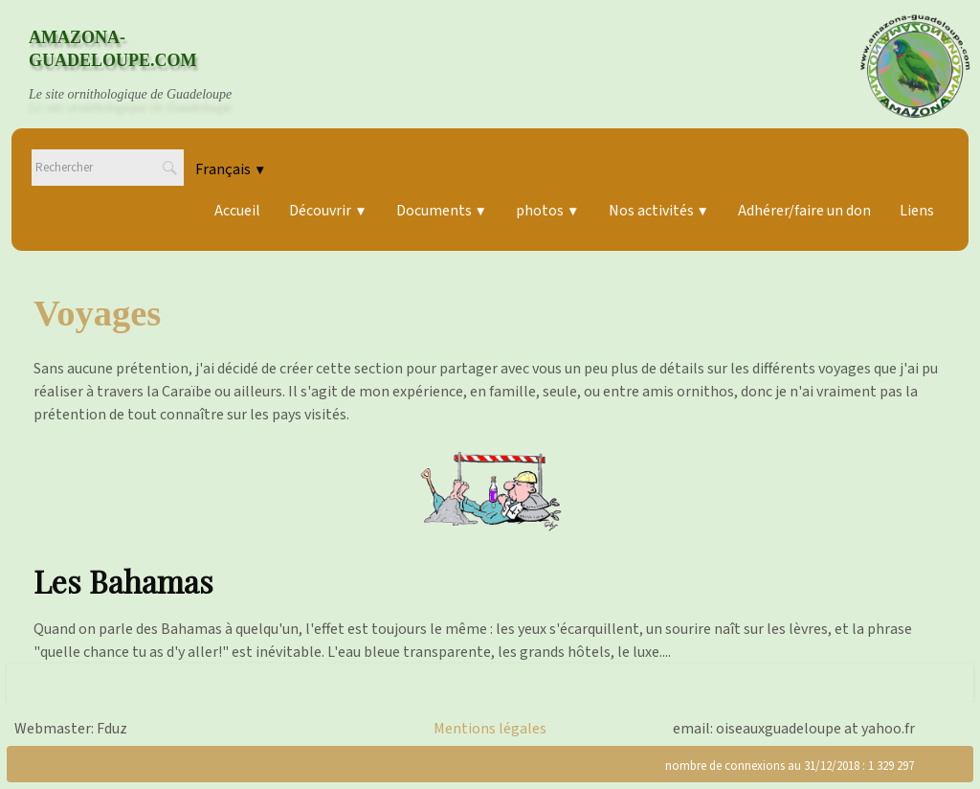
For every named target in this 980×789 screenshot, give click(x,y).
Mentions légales (490, 728)
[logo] (148, 66)
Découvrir (328, 210)
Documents (441, 210)
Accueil (237, 210)
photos (547, 210)
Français (230, 169)
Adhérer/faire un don (804, 210)
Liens (917, 210)
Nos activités (659, 210)
